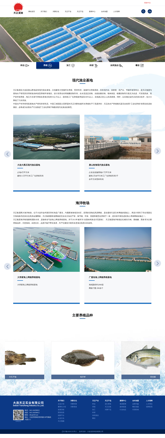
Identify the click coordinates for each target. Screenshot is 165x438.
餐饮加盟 (135, 407)
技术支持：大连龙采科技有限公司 (91, 431)
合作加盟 (104, 11)
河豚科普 (73, 404)
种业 (93, 404)
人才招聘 (116, 11)
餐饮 (93, 418)
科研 (93, 412)
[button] (157, 151)
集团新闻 (123, 404)
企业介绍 (61, 404)
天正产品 (80, 11)
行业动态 (123, 409)
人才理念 (149, 404)
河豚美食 (73, 407)
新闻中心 (92, 11)
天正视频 (61, 421)
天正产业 (68, 11)
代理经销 (135, 409)
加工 (93, 409)
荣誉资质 (61, 412)
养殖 (93, 407)
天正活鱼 (108, 407)
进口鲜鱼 (108, 404)
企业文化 (61, 418)
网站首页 (31, 11)
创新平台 (61, 415)
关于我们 (44, 11)
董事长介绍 (62, 407)
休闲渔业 (95, 415)
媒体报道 (123, 407)
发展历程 (61, 409)
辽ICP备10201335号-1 (69, 431)
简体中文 (147, 3)
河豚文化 (56, 11)
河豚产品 (108, 409)
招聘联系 (149, 407)
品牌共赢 (135, 404)
